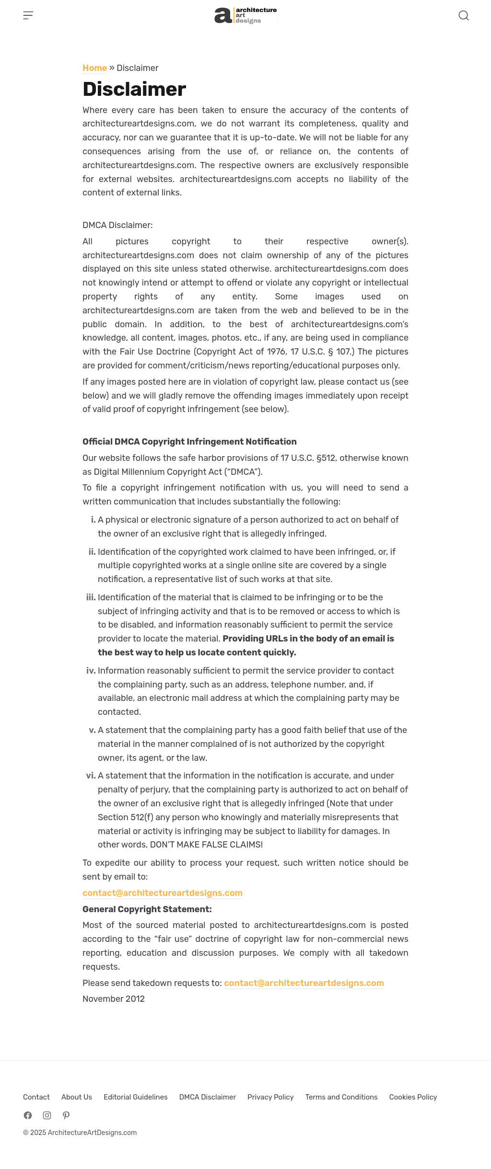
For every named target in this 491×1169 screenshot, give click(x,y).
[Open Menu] (28, 15)
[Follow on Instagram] (47, 1115)
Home (94, 68)
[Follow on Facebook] (27, 1115)
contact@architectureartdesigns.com (162, 893)
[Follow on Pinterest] (66, 1115)
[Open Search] (463, 15)
